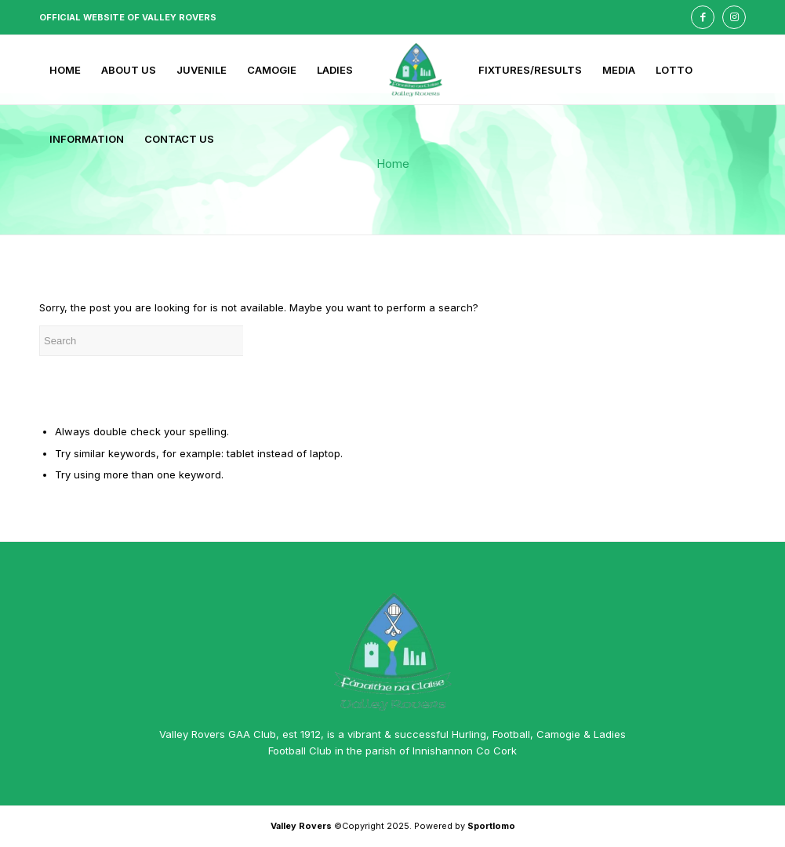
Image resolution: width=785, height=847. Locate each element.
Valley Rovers (301, 825)
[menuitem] (65, 69)
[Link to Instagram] (734, 17)
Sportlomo (491, 825)
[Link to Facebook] (702, 17)
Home (392, 163)
